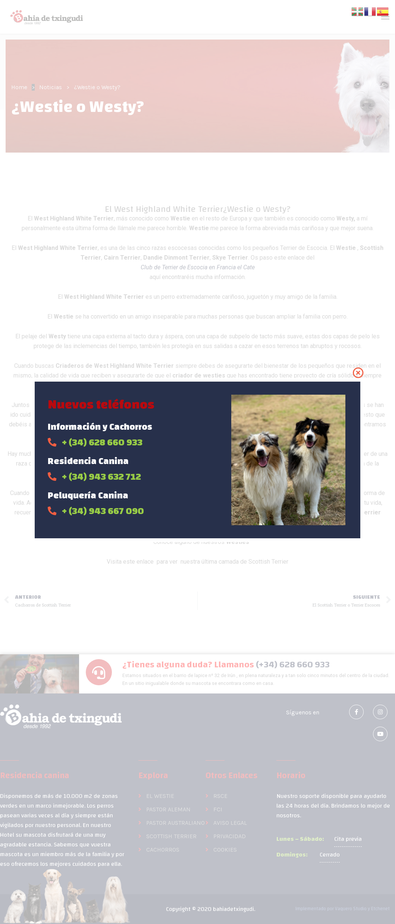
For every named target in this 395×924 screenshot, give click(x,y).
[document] (197, 462)
